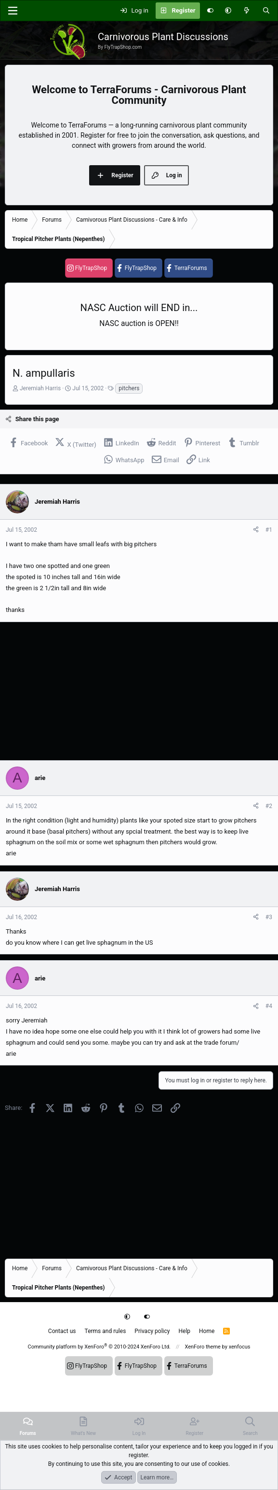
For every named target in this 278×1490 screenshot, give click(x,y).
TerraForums (190, 268)
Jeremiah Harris (40, 388)
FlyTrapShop (91, 268)
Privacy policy (152, 1331)
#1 (268, 529)
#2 (268, 806)
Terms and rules (105, 1331)
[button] (228, 10)
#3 (268, 917)
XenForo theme (203, 1347)
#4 (268, 1006)
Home (206, 1331)
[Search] (266, 10)
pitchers (129, 388)
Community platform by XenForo (99, 1347)
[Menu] (12, 10)
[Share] (256, 530)
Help (184, 1331)
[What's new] (247, 10)
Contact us (62, 1331)
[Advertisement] (139, 691)
